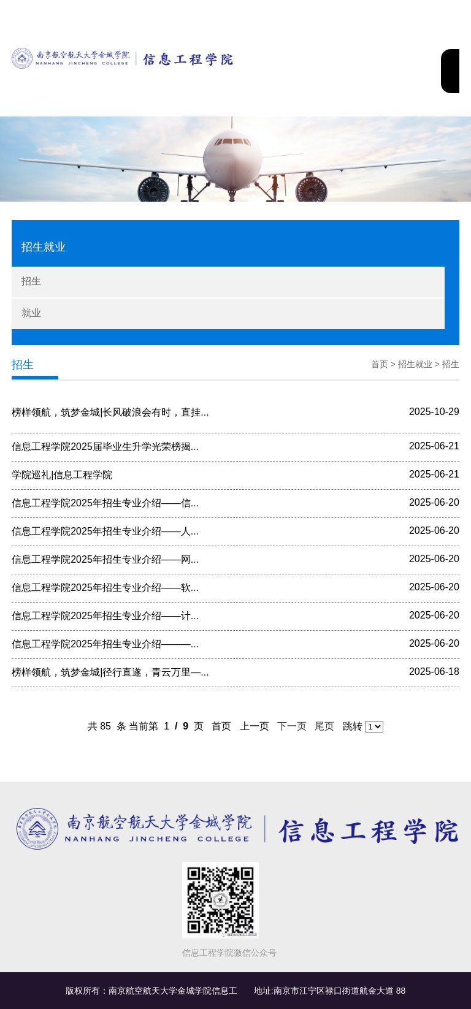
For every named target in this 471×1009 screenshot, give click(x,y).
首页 (379, 364)
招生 (31, 281)
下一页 (292, 726)
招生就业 (415, 364)
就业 (31, 313)
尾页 (324, 726)
